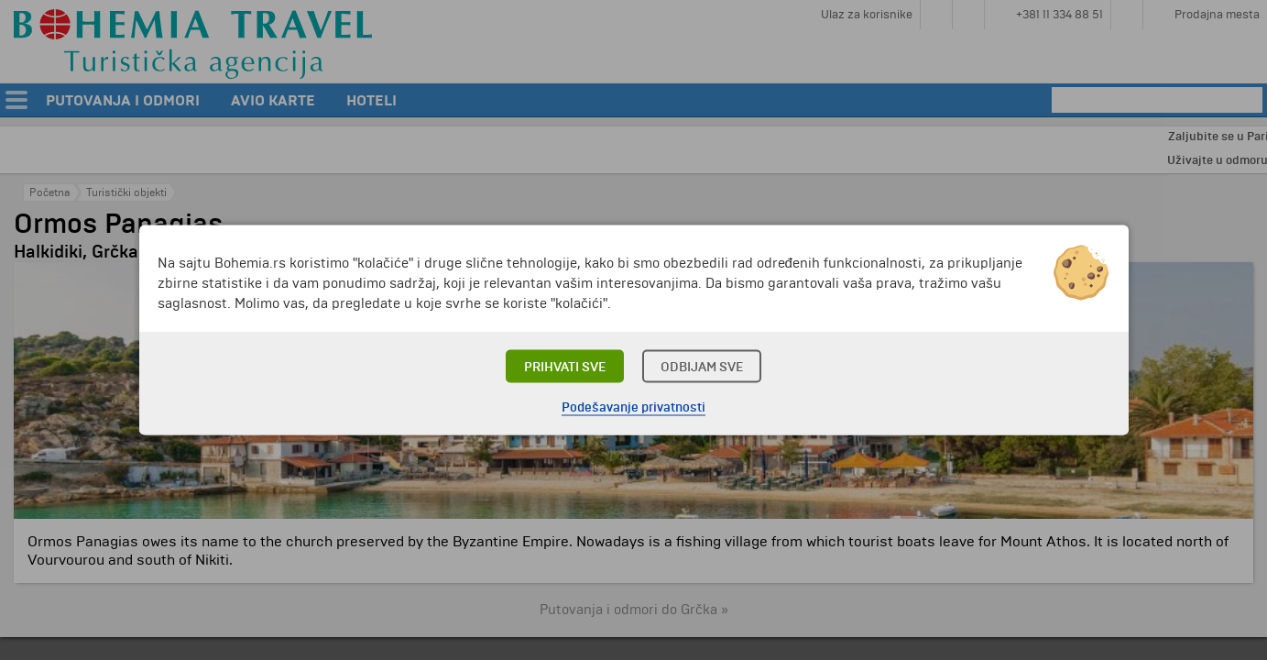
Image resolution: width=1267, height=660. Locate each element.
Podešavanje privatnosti (633, 407)
